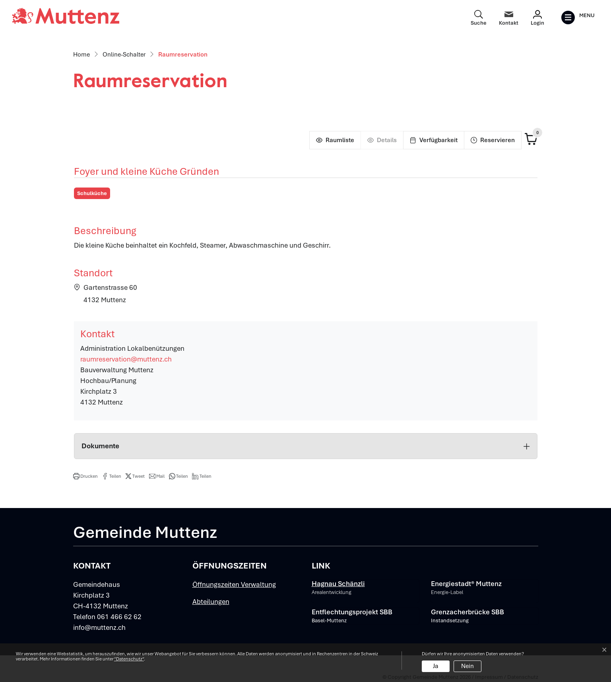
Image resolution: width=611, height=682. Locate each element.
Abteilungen (210, 601)
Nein (467, 666)
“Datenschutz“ (129, 659)
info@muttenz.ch (99, 627)
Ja (435, 666)
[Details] (382, 140)
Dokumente (305, 446)
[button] (85, 476)
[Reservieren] (493, 140)
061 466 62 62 (119, 616)
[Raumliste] (335, 140)
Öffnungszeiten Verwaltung (234, 584)
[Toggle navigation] (578, 17)
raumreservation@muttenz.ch (126, 359)
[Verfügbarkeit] (433, 140)
